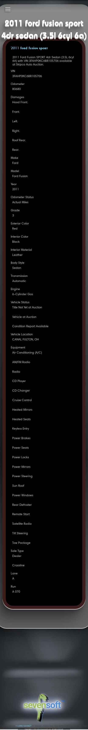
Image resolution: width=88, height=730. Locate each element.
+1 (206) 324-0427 (23, 726)
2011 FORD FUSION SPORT (29, 48)
